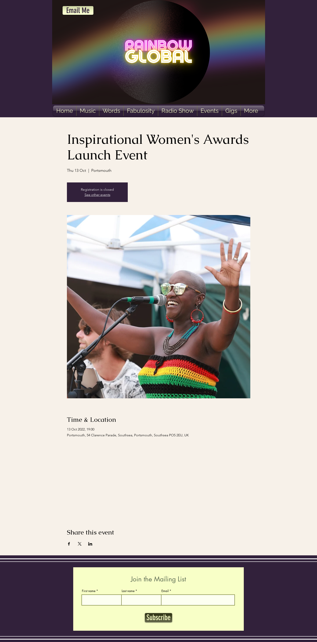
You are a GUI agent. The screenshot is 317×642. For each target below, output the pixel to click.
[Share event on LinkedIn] (90, 544)
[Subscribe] (158, 617)
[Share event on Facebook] (69, 544)
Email (165, 590)
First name (88, 590)
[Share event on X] (80, 544)
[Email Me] (78, 10)
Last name (128, 590)
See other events (97, 195)
